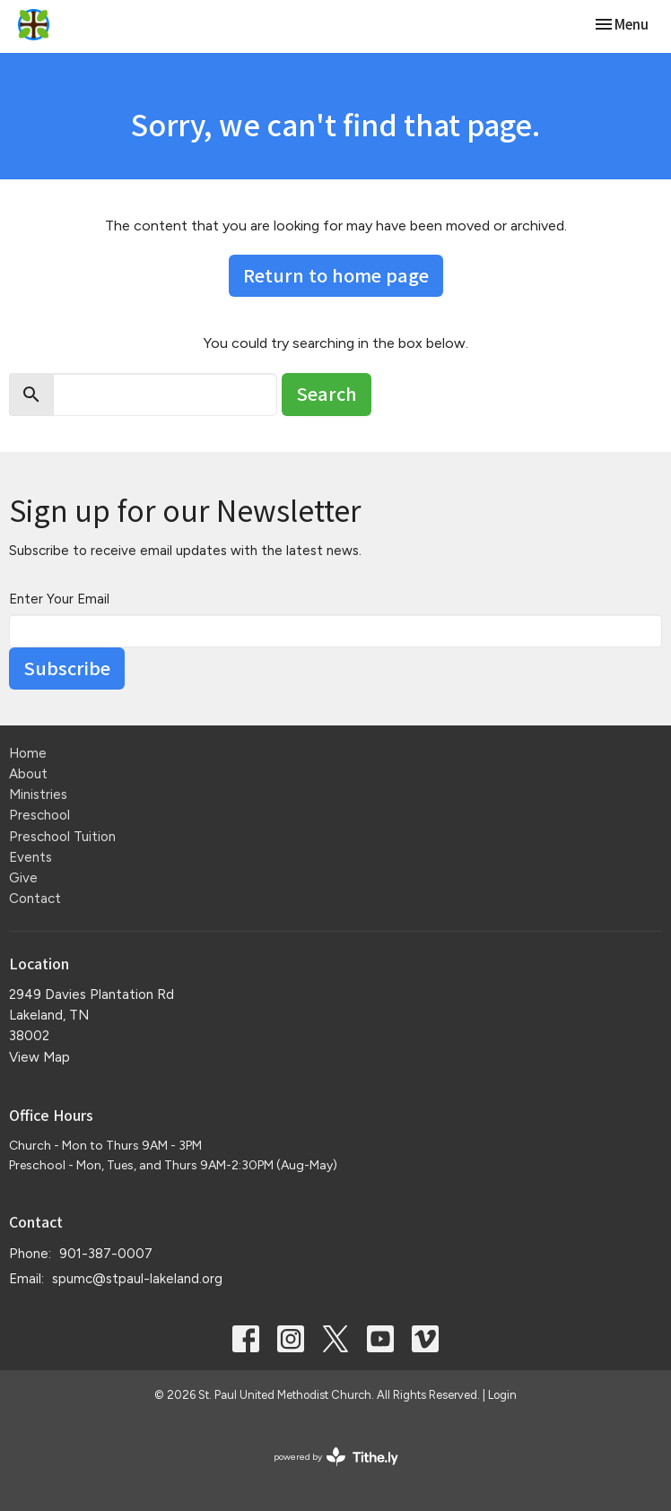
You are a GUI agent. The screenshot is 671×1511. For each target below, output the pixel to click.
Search (326, 393)
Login (502, 1395)
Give (23, 878)
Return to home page (336, 275)
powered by (336, 1456)
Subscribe (66, 668)
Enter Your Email (59, 599)
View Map (39, 1057)
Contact (35, 898)
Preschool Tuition (62, 837)
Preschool (39, 815)
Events (30, 857)
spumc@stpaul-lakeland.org (137, 1279)
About (28, 774)
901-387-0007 (105, 1254)
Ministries (38, 794)
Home (28, 753)
